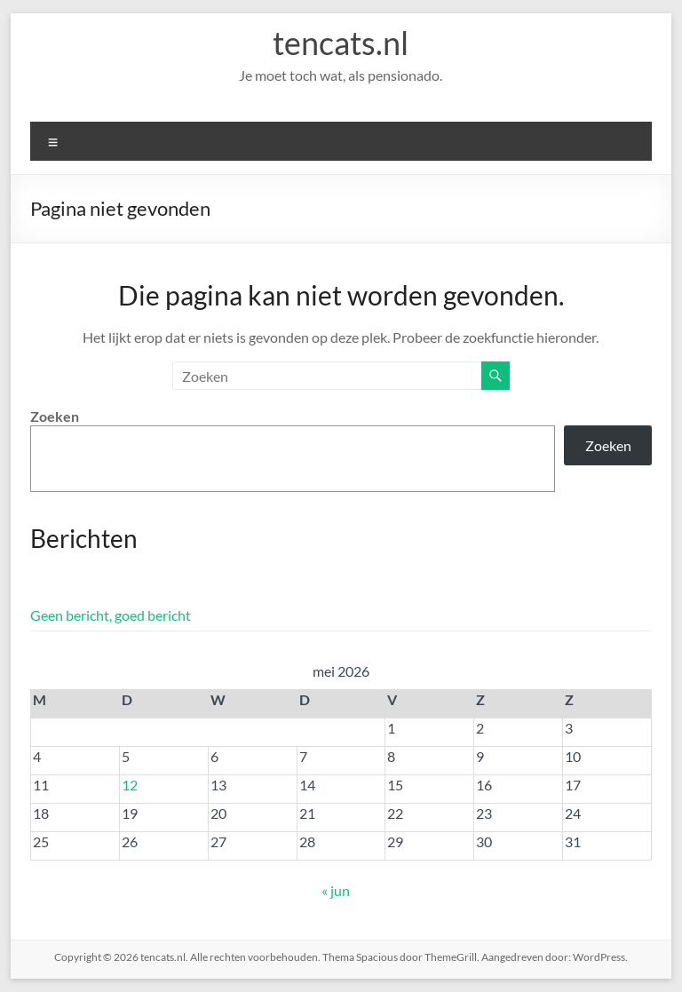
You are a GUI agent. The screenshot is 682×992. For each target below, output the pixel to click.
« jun (335, 890)
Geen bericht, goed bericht (110, 615)
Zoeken (54, 416)
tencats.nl (340, 42)
